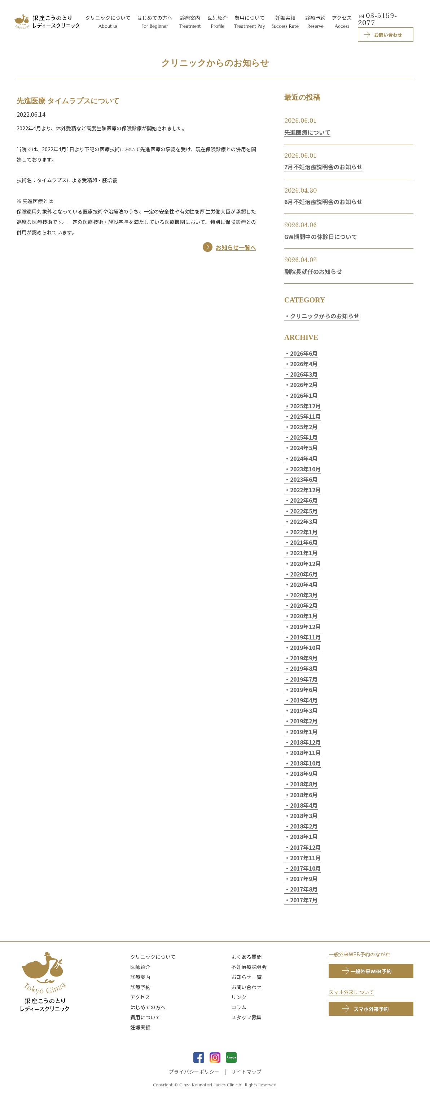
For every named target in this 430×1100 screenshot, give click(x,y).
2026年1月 (304, 395)
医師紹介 (140, 966)
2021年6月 (304, 542)
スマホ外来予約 (371, 1009)
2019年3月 (304, 710)
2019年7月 (304, 679)
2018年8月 (304, 784)
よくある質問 (246, 956)
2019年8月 (304, 668)
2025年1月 (304, 437)
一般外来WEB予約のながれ (359, 954)
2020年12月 (305, 563)
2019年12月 (305, 626)
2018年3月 (304, 815)
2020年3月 (304, 595)
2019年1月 (304, 731)
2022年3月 (304, 521)
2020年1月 (304, 615)
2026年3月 (304, 374)
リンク (238, 997)
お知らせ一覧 (246, 976)
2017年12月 (305, 847)
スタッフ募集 (246, 1017)
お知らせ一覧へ (236, 247)
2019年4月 (304, 700)
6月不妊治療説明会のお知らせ (323, 201)
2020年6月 (304, 574)
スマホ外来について (351, 992)
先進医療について (307, 132)
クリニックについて (153, 956)
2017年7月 (304, 899)
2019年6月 (304, 689)
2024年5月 (304, 447)
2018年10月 (305, 763)
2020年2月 (304, 605)
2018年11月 (305, 752)
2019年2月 (304, 721)
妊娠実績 (140, 1027)
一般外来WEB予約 (371, 971)
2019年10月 (305, 647)
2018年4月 (304, 805)
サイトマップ (246, 1071)
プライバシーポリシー (194, 1071)
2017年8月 (304, 889)
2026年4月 (304, 363)
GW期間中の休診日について (320, 236)
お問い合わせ (246, 987)
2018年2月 (304, 826)
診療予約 (140, 987)
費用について (145, 1017)
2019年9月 (304, 658)
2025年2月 (304, 426)
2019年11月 (305, 637)
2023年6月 (304, 479)
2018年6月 (304, 794)
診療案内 (140, 976)
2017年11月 (305, 857)
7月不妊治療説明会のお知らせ (323, 166)
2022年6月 (304, 500)
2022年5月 (304, 511)
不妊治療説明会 (249, 966)
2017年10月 (305, 868)
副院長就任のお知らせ (313, 271)
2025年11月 (305, 416)
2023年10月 (305, 468)
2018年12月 (305, 742)
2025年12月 (305, 405)
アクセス (140, 997)
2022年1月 (304, 531)
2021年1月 (304, 552)
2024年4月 (304, 458)
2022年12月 (305, 489)
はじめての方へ (148, 1007)
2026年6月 (304, 353)
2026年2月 (304, 384)
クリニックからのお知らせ (324, 315)
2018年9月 (304, 773)
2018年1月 (304, 836)
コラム (238, 1007)
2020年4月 (304, 584)
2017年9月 (304, 878)
